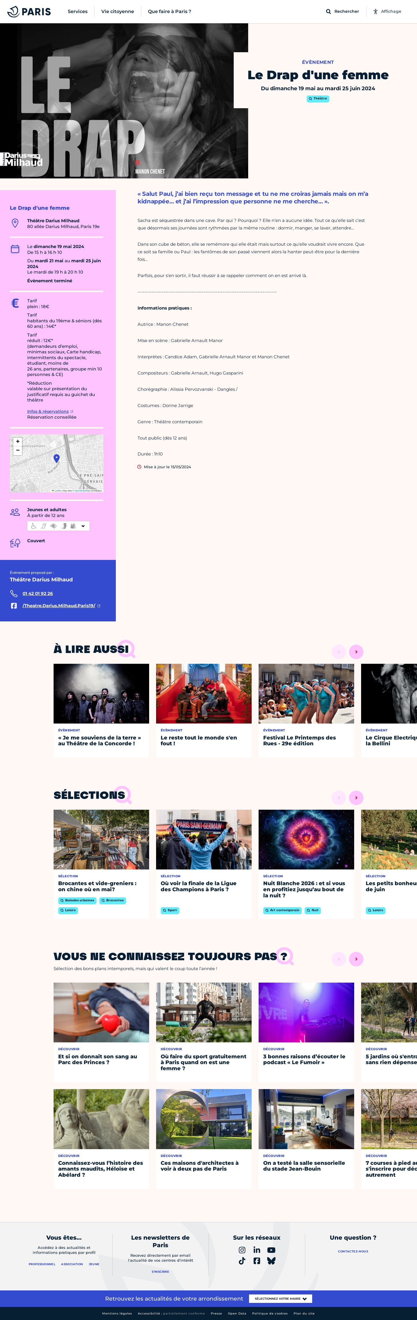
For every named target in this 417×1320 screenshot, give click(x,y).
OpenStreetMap (82, 490)
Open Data (237, 1313)
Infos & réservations (48, 411)
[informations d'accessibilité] (58, 526)
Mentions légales (117, 1313)
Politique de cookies (270, 1313)
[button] (57, 458)
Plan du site (304, 1313)
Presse (216, 1313)
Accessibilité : (171, 1313)
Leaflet (56, 490)
